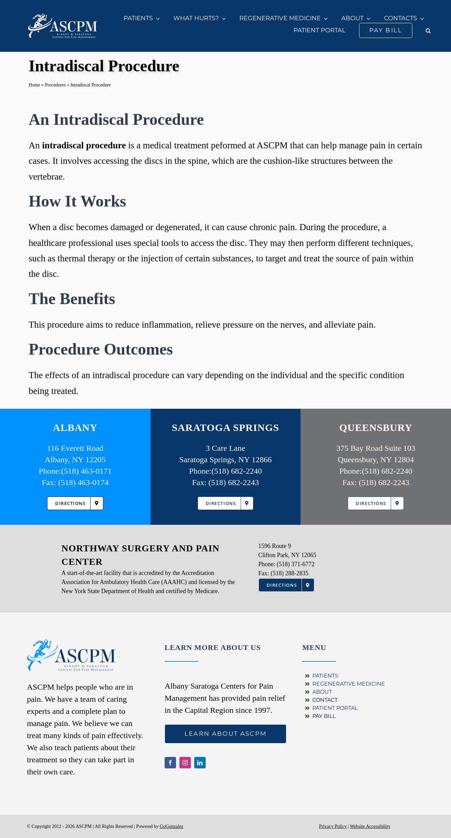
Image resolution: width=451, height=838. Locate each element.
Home (34, 84)
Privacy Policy (333, 826)
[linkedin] (200, 762)
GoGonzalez (171, 826)
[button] (428, 30)
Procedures (55, 84)
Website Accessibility (370, 826)
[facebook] (170, 762)
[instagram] (185, 762)
